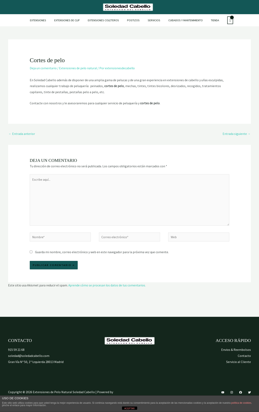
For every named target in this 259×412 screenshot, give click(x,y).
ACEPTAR (129, 408)
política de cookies (241, 402)
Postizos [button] (133, 20)
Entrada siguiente (236, 134)
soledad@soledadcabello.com (28, 358)
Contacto (244, 358)
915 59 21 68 (16, 352)
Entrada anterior (22, 134)
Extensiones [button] (45, 20)
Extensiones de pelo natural (78, 68)
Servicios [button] (151, 20)
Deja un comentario (43, 68)
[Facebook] (240, 395)
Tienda (208, 20)
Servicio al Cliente (238, 364)
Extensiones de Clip (72, 20)
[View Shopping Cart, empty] (221, 20)
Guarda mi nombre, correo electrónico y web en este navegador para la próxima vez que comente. (102, 255)
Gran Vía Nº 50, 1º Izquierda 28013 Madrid (36, 364)
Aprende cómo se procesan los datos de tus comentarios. (107, 288)
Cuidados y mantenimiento (180, 20)
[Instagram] (231, 395)
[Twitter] (249, 395)
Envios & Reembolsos (236, 352)
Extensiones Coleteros (105, 20)
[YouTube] (222, 395)
